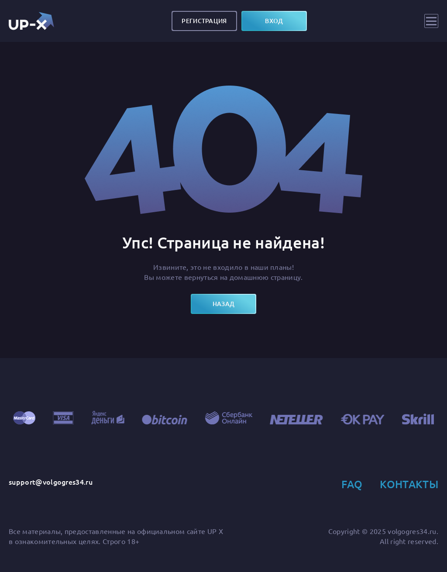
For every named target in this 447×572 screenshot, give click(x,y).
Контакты (409, 484)
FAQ (351, 484)
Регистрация (204, 21)
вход (274, 21)
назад (223, 304)
